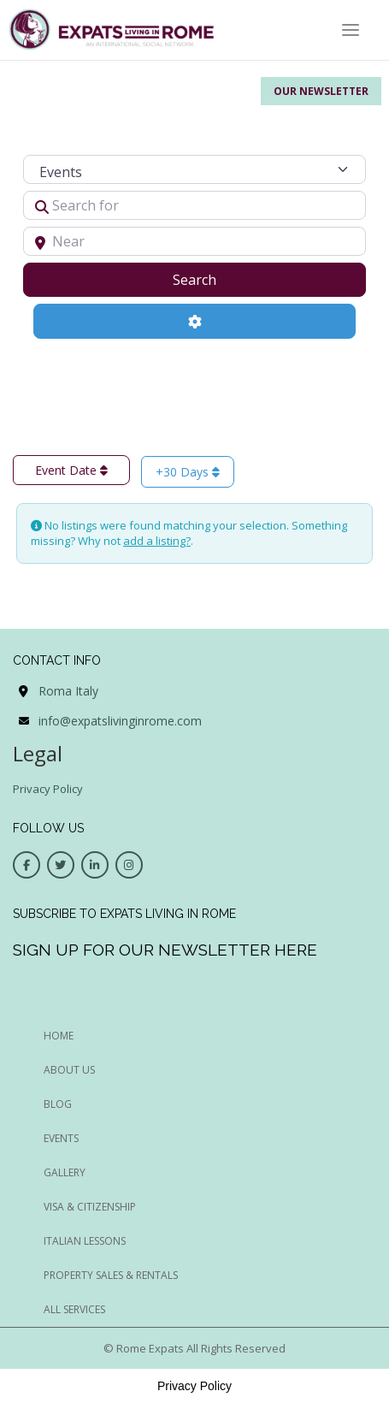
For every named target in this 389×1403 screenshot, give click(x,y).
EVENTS (61, 1138)
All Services (74, 1309)
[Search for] (195, 205)
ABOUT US (69, 1070)
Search (216, 279)
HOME (59, 1035)
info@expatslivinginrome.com (120, 721)
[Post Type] (195, 169)
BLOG (58, 1104)
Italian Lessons (85, 1241)
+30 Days (188, 472)
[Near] (195, 241)
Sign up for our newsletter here (165, 949)
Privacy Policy (48, 788)
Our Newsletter (321, 91)
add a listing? (157, 540)
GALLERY (64, 1172)
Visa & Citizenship (90, 1206)
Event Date (71, 470)
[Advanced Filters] (195, 321)
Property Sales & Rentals (111, 1275)
